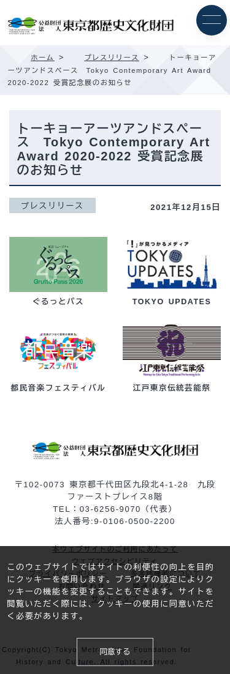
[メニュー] (211, 20)
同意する (114, 652)
